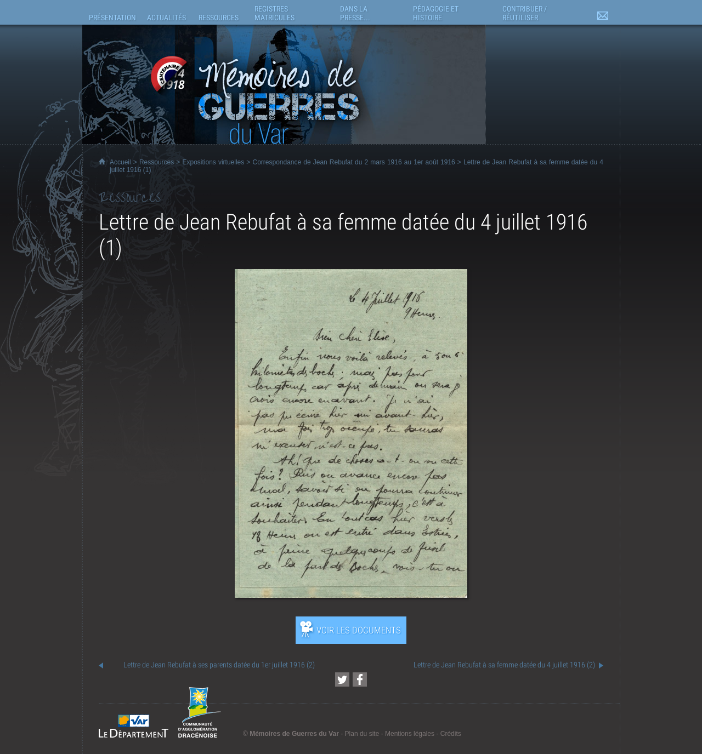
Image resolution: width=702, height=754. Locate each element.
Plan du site (362, 734)
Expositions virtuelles (213, 162)
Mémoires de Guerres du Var (294, 734)
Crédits (450, 734)
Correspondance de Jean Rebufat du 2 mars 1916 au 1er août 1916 (353, 162)
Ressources (156, 162)
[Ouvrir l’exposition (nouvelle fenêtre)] (351, 595)
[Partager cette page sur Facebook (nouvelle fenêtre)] (360, 679)
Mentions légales (409, 734)
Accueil (120, 162)
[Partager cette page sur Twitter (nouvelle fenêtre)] (342, 679)
